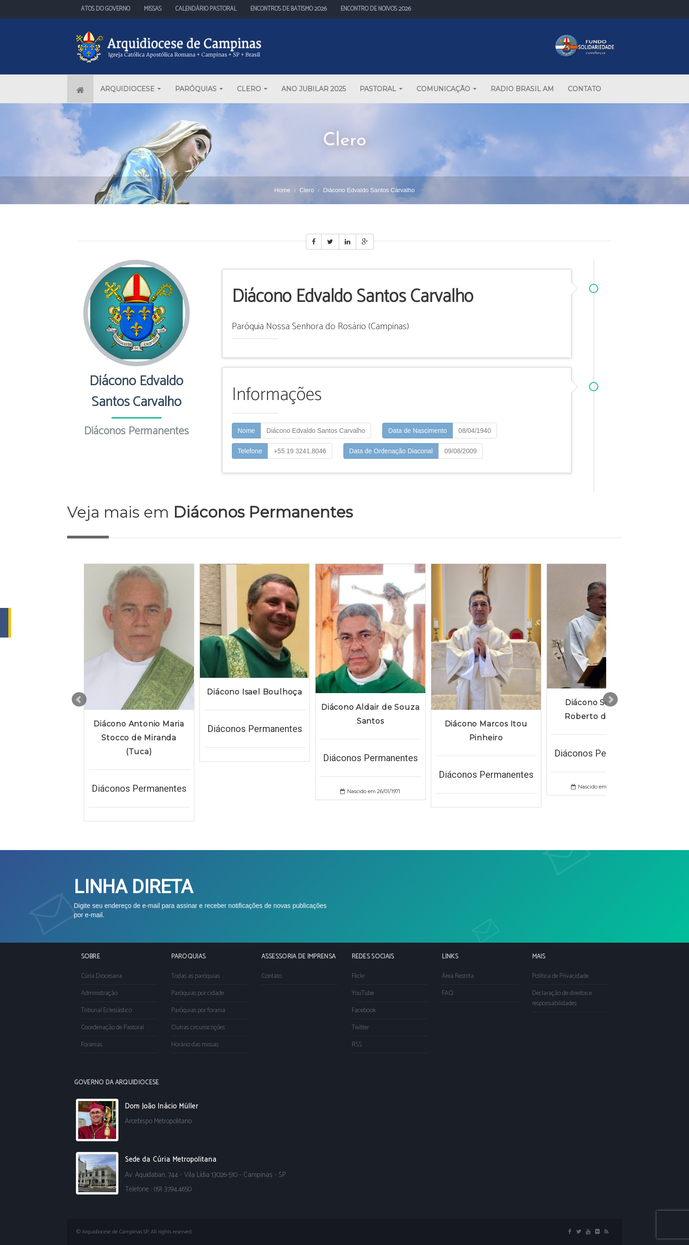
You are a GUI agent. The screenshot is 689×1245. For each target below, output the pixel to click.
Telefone (250, 451)
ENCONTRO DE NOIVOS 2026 (376, 9)
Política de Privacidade (560, 976)
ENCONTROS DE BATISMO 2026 (288, 9)
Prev (79, 699)
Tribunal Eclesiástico (106, 1010)
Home (282, 190)
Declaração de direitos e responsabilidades (562, 998)
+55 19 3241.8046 (299, 451)
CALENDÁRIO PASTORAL (205, 9)
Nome (246, 430)
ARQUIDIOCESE (130, 89)
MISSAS (152, 9)
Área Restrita (458, 976)
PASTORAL (381, 89)
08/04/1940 (475, 430)
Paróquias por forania (198, 1010)
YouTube (363, 993)
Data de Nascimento (417, 430)
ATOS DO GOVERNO (105, 9)
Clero (306, 190)
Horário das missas (194, 1044)
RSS (357, 1044)
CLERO (252, 89)
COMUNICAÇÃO (446, 89)
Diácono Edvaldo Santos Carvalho (316, 430)
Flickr (358, 976)
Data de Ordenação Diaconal (391, 451)
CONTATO (584, 89)
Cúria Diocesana (101, 976)
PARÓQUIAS (199, 89)
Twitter (360, 1027)
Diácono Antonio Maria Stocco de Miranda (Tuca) (138, 737)
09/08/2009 (460, 451)
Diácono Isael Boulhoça (254, 692)
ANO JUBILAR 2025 (313, 89)
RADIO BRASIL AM (522, 89)
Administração (99, 993)
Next (610, 699)
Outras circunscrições (198, 1027)
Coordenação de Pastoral (112, 1027)
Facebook (364, 1010)
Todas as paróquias (195, 976)
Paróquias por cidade (197, 993)
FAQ (447, 993)
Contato (271, 976)
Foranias (91, 1044)
